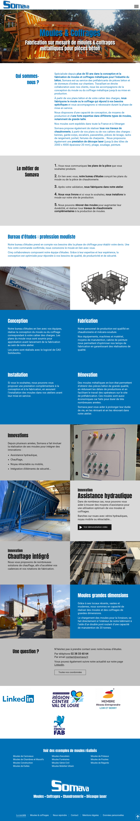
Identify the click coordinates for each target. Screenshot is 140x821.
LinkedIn (59, 664)
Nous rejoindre (60, 815)
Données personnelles (113, 815)
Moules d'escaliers (60, 756)
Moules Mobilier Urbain (63, 766)
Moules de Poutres (99, 759)
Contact (74, 815)
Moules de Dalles (21, 766)
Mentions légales (90, 815)
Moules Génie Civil (60, 763)
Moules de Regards (100, 763)
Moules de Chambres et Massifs (28, 759)
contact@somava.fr (77, 657)
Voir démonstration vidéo (95, 527)
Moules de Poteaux (100, 756)
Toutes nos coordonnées (70, 672)
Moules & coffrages (39, 815)
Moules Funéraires (60, 759)
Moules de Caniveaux (23, 756)
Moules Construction (23, 763)
